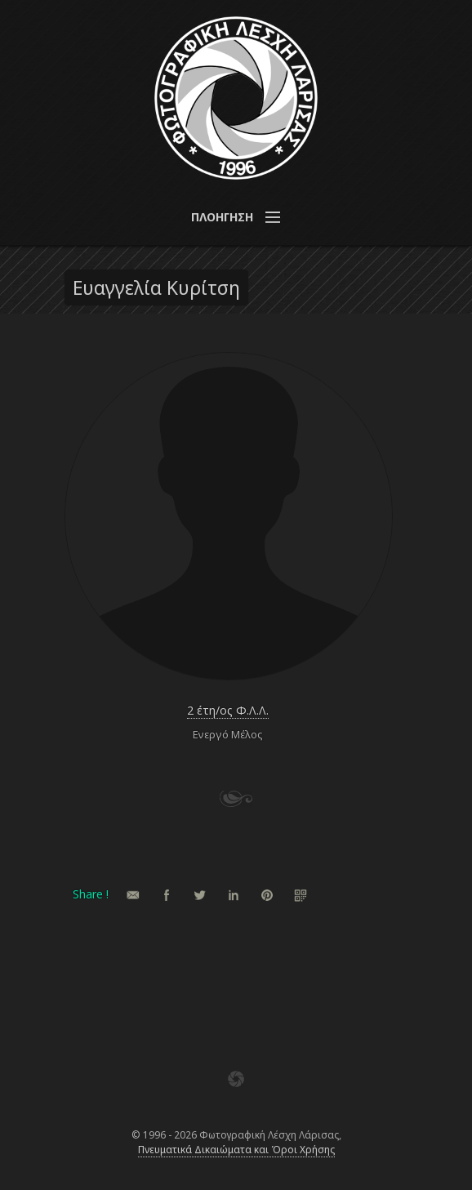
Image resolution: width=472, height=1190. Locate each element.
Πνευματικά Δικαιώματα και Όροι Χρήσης (236, 1150)
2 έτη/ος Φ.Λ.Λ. (228, 710)
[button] (236, 217)
